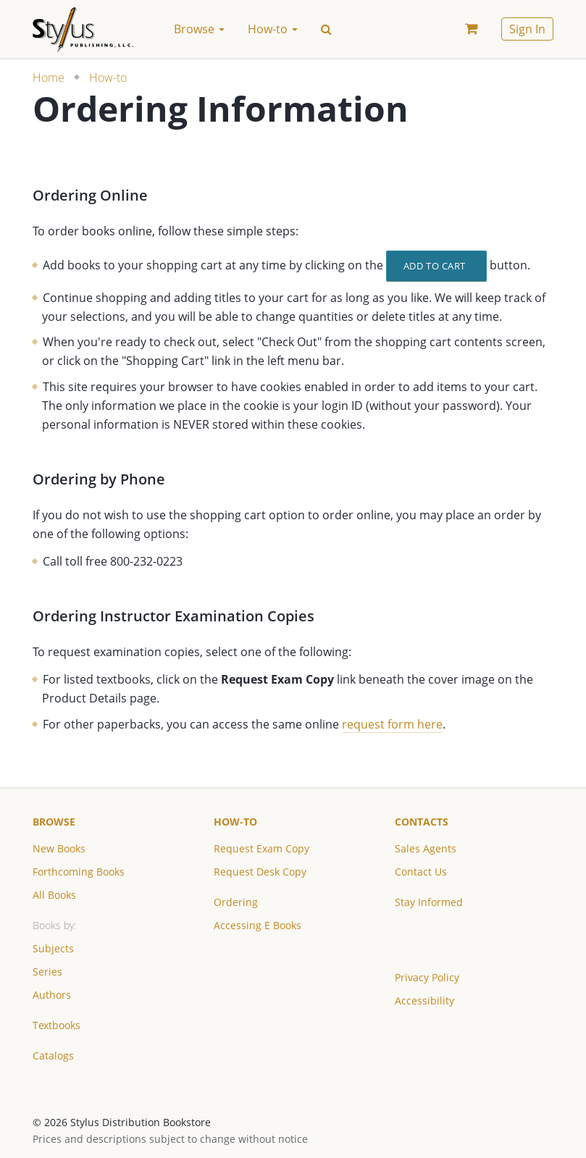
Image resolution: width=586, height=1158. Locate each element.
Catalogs (53, 1055)
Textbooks (56, 1025)
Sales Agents (425, 848)
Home (48, 77)
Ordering (236, 902)
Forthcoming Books (79, 871)
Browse (54, 821)
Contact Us (421, 871)
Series (47, 971)
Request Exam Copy (261, 848)
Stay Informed (429, 902)
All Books (54, 895)
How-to (108, 77)
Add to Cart (434, 265)
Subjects (53, 948)
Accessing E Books (257, 925)
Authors (52, 995)
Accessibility (424, 1000)
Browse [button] (199, 29)
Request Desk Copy (260, 871)
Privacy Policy (427, 977)
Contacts (421, 821)
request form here (392, 724)
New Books (59, 848)
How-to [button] (273, 29)
